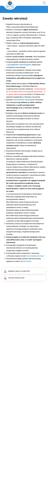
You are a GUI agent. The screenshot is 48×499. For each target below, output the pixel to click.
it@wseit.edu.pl (25, 261)
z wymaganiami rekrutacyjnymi (18, 65)
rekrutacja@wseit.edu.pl (35, 256)
